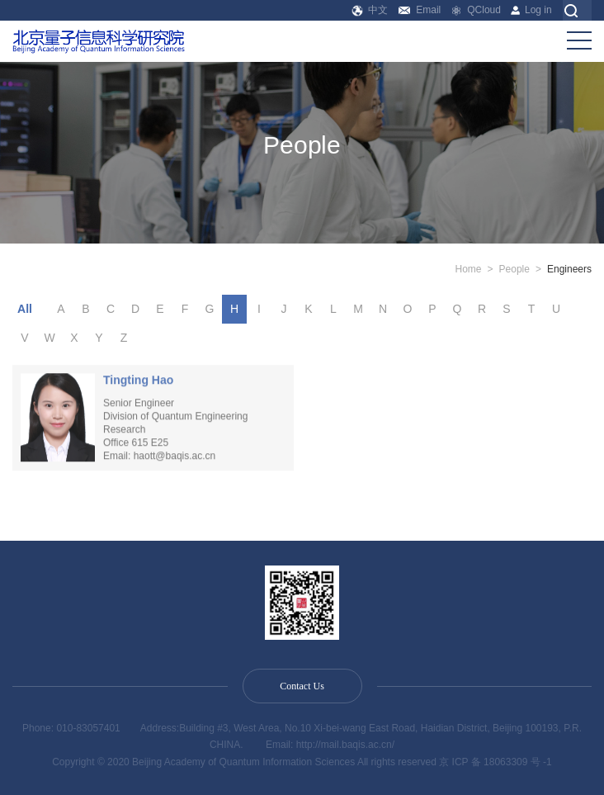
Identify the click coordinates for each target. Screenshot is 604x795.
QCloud (476, 10)
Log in (531, 10)
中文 (370, 10)
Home (468, 269)
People (514, 269)
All (24, 308)
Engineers (569, 269)
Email (420, 10)
